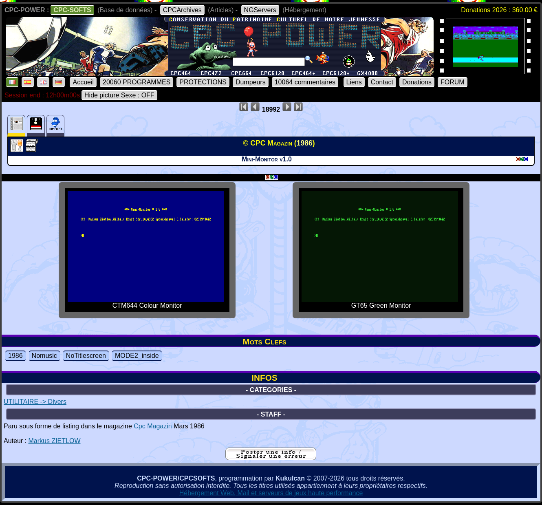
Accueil (83, 82)
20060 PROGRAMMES (136, 82)
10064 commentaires (305, 82)
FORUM (453, 82)
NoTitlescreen (86, 355)
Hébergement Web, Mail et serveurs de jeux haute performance (271, 493)
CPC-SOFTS (72, 10)
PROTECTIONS (203, 82)
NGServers (260, 10)
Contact (382, 82)
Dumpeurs (251, 82)
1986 (15, 355)
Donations (417, 82)
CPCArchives (182, 10)
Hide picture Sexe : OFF (119, 95)
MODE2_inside (137, 355)
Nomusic (44, 355)
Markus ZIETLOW (54, 440)
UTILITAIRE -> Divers (35, 401)
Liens (354, 82)
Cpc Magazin (153, 426)
